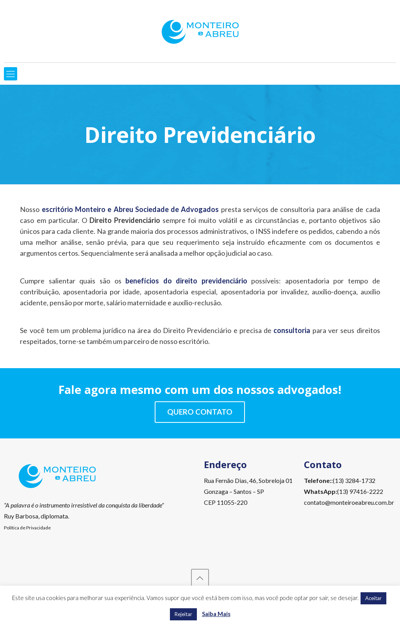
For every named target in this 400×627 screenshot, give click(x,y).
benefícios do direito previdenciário (186, 280)
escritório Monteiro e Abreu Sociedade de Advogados (130, 209)
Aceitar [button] (373, 598)
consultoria (291, 330)
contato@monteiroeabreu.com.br (349, 502)
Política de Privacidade (27, 528)
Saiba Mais (216, 613)
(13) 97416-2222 (360, 491)
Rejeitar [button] (183, 614)
